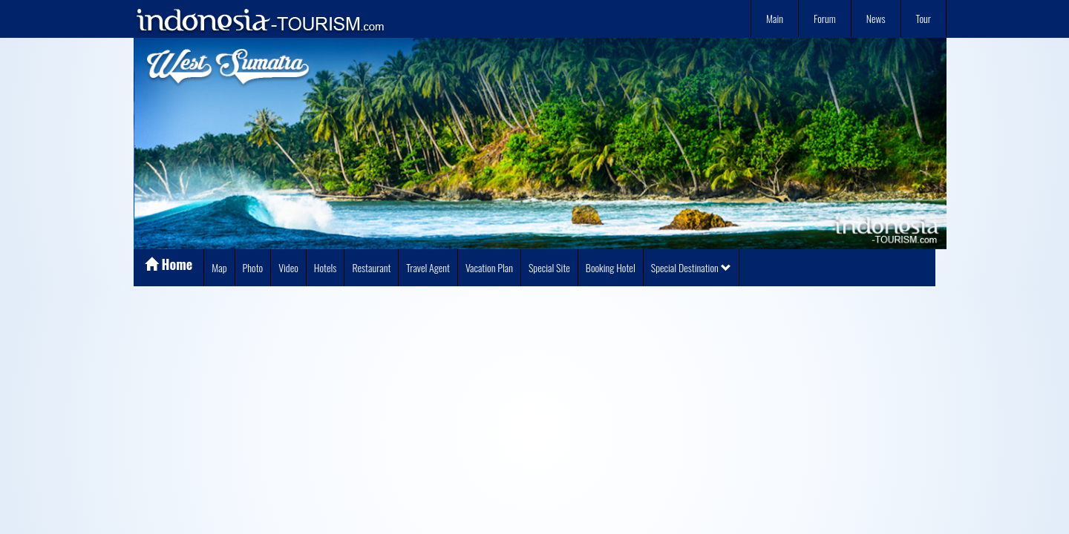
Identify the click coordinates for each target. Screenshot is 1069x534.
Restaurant (371, 267)
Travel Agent (428, 267)
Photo (253, 267)
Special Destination (691, 267)
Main (774, 18)
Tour (923, 18)
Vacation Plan (489, 267)
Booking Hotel (610, 267)
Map (219, 267)
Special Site (549, 267)
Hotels (325, 267)
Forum (825, 18)
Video (288, 267)
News (876, 18)
